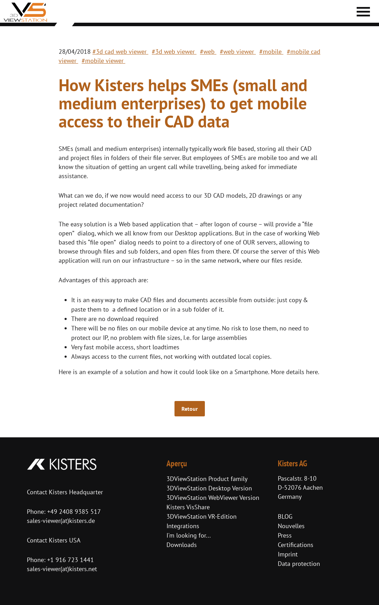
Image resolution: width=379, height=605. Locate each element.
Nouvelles (291, 526)
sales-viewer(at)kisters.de (61, 521)
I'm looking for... (188, 535)
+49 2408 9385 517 (73, 512)
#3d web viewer (174, 52)
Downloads (181, 545)
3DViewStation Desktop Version (209, 488)
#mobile (271, 52)
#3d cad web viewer (120, 52)
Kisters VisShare (188, 507)
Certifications (295, 545)
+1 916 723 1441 (70, 560)
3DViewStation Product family (206, 479)
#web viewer (238, 52)
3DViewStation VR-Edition (201, 516)
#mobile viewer (103, 61)
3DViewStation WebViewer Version (212, 498)
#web (208, 52)
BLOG (285, 516)
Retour (189, 408)
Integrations (182, 526)
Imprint (288, 554)
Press (285, 535)
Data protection (299, 564)
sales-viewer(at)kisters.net (62, 569)
